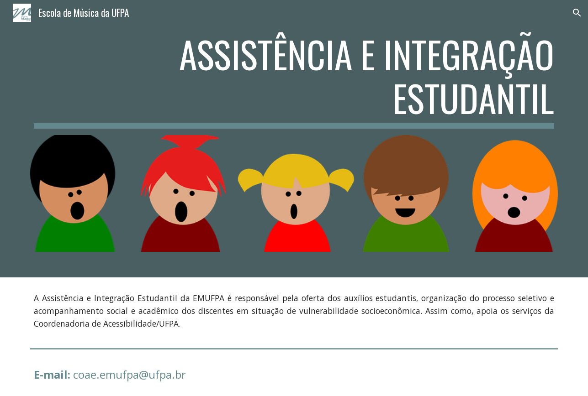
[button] (577, 13)
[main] (293, 80)
